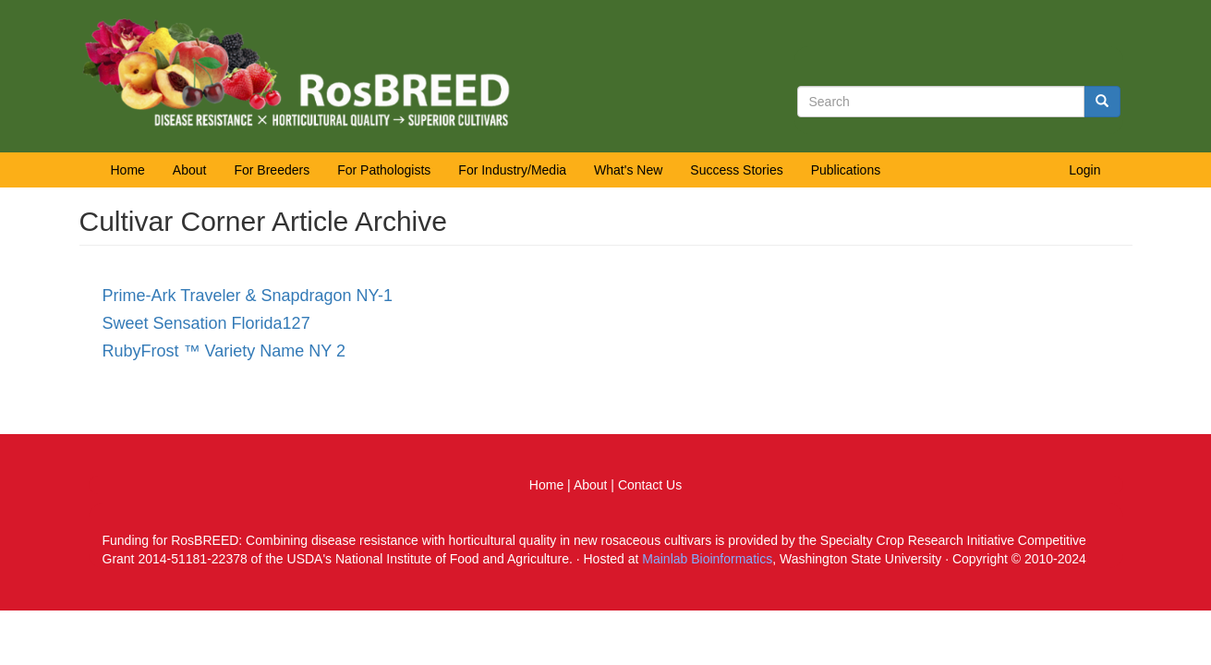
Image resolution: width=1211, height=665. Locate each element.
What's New (628, 170)
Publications (846, 170)
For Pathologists (383, 170)
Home (128, 170)
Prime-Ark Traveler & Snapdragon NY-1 (248, 295)
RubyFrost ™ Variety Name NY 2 (224, 351)
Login (1084, 170)
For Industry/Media (512, 170)
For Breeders (271, 170)
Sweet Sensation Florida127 (206, 323)
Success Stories (736, 170)
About (190, 170)
